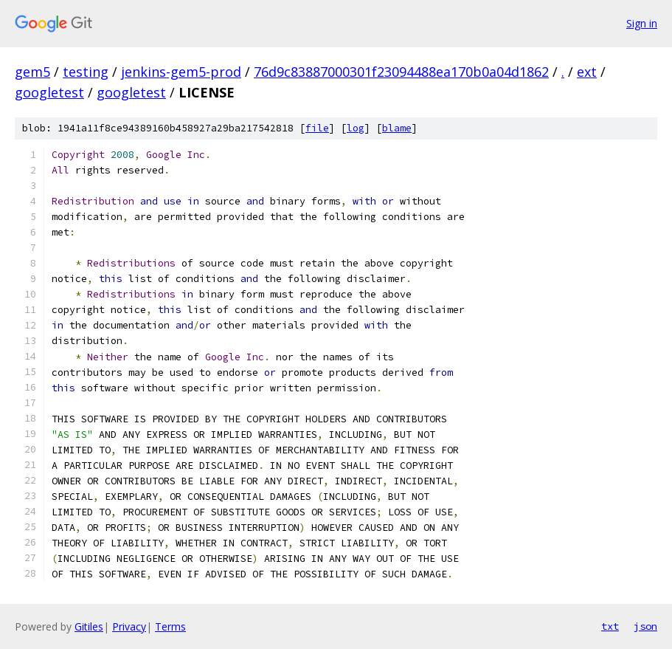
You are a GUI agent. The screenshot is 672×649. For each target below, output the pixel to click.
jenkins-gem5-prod (181, 71)
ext (587, 71)
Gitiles (89, 626)
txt (610, 626)
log (355, 128)
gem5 (32, 71)
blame (397, 128)
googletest (49, 92)
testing (85, 71)
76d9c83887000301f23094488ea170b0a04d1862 (401, 71)
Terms (170, 626)
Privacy (129, 626)
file (317, 128)
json (645, 626)
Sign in (641, 23)
